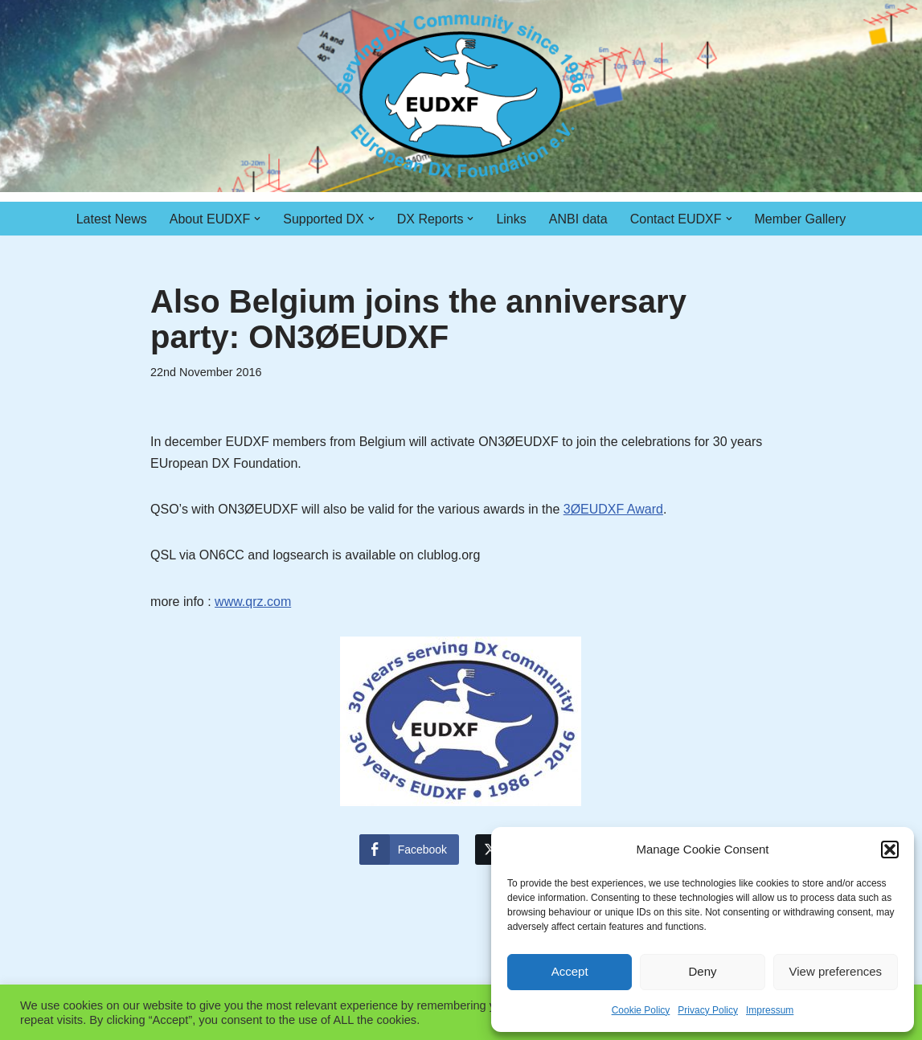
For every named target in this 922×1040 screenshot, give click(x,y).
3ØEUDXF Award (613, 509)
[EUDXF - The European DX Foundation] (461, 96)
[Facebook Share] (409, 849)
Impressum (769, 1010)
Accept (569, 971)
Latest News (111, 219)
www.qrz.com (253, 601)
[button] (890, 849)
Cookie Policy (641, 1010)
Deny (702, 971)
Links (511, 219)
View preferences (836, 971)
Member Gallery (800, 219)
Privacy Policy (708, 1010)
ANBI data (578, 219)
